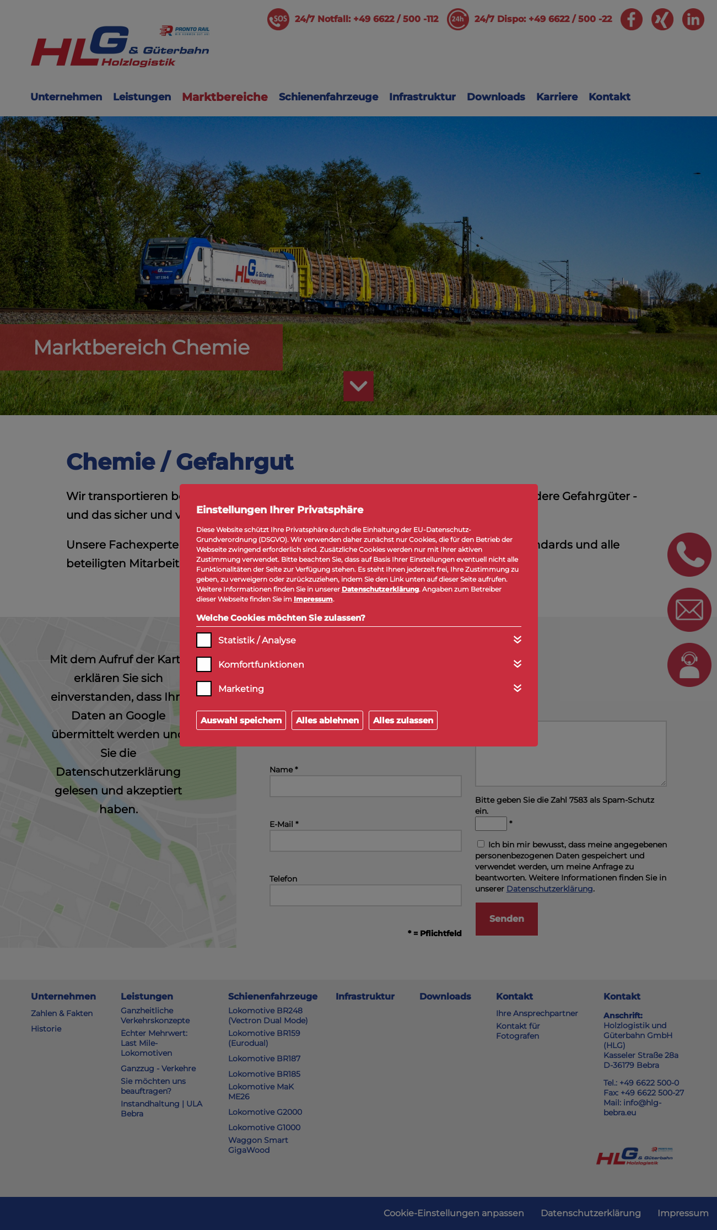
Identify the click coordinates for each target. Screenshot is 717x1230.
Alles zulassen (403, 720)
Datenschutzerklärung (380, 589)
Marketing (241, 689)
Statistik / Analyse (257, 640)
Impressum (313, 599)
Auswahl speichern (241, 720)
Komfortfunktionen (261, 664)
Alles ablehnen (327, 720)
